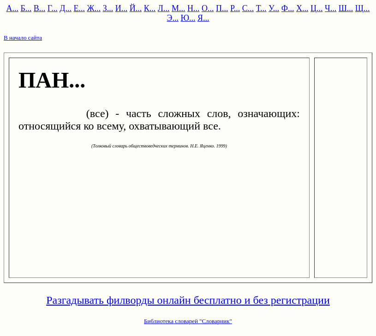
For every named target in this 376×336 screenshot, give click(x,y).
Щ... (362, 8)
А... (12, 8)
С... (248, 8)
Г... (53, 8)
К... (150, 8)
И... (121, 8)
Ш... (346, 8)
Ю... (187, 18)
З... (108, 8)
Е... (79, 8)
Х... (302, 8)
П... (222, 8)
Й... (136, 8)
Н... (193, 8)
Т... (261, 8)
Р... (235, 8)
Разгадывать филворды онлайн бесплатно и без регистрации (188, 300)
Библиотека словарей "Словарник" (188, 321)
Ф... (287, 8)
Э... (173, 18)
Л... (164, 8)
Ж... (94, 8)
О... (208, 8)
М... (178, 8)
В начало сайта (23, 37)
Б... (25, 8)
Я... (203, 18)
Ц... (316, 8)
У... (274, 8)
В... (40, 8)
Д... (66, 8)
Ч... (330, 8)
